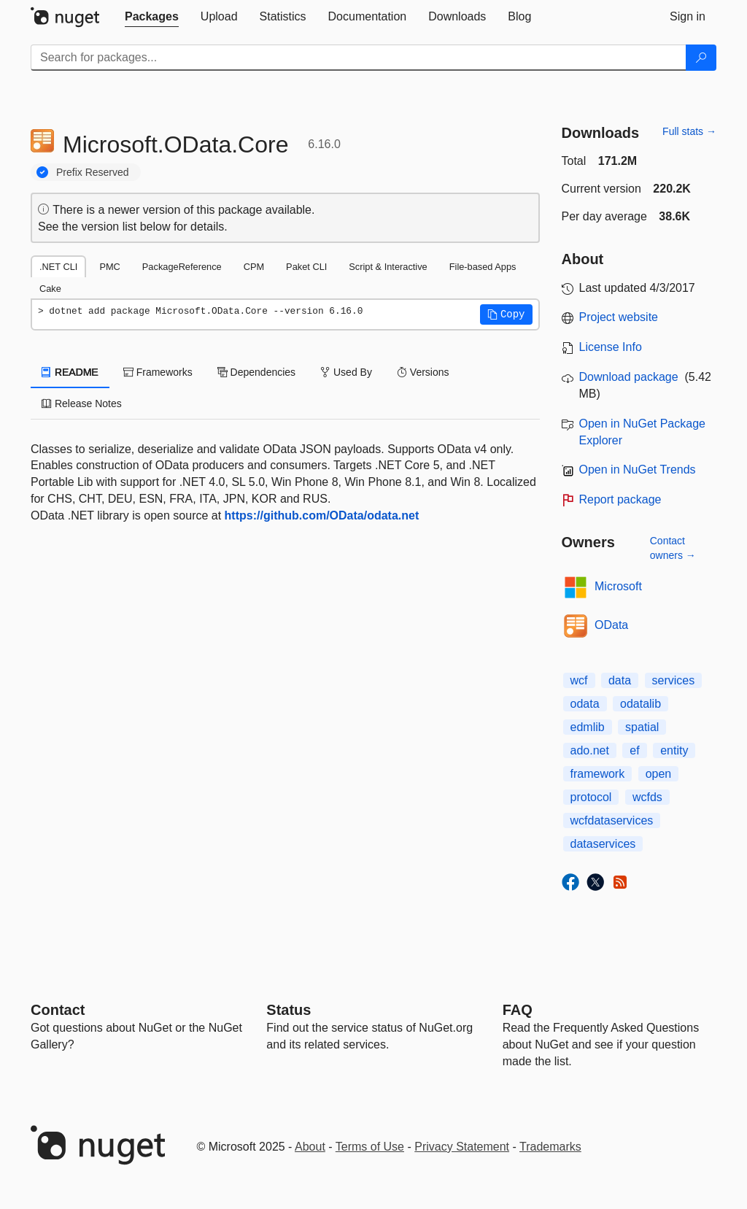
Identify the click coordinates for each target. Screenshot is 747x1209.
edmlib (587, 727)
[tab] (152, 17)
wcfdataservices (612, 820)
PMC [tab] (109, 266)
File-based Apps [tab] (482, 266)
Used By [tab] (346, 372)
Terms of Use (370, 1146)
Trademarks (550, 1146)
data (619, 680)
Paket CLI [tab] (306, 266)
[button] (506, 314)
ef (634, 750)
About (310, 1146)
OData (611, 625)
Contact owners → (673, 548)
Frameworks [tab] (158, 372)
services (673, 680)
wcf (579, 680)
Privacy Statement (461, 1146)
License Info (610, 347)
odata (585, 704)
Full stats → (689, 131)
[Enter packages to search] (358, 58)
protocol (591, 797)
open (659, 774)
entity (674, 750)
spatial (642, 727)
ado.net (589, 750)
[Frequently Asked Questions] (518, 1010)
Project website (619, 317)
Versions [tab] (423, 372)
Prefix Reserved (92, 172)
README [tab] (70, 372)
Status (288, 1010)
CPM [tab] (254, 266)
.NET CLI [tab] (58, 266)
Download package (628, 377)
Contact (58, 1010)
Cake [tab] (50, 288)
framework (597, 774)
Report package (620, 499)
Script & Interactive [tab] (388, 266)
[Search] (701, 58)
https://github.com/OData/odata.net (322, 515)
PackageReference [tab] (182, 266)
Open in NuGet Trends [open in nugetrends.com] (637, 469)
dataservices (603, 844)
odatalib (640, 704)
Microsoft (618, 586)
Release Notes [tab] (82, 403)
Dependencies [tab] (256, 372)
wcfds (647, 797)
